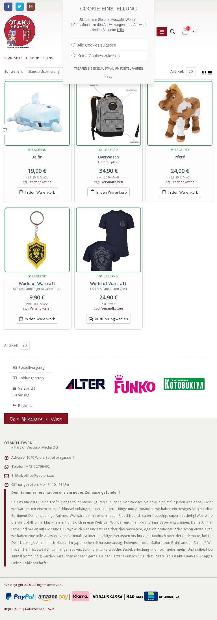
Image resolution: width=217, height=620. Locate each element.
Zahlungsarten (28, 377)
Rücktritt (22, 405)
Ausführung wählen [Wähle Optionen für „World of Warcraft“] (111, 319)
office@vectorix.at (39, 475)
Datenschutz (34, 608)
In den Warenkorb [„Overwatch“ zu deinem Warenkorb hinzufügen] (111, 192)
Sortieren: (13, 71)
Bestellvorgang (28, 367)
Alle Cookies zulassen (93, 45)
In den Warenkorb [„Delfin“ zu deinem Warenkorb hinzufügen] (40, 192)
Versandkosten (40, 182)
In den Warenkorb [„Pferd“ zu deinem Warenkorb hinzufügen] (183, 192)
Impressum (12, 608)
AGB (51, 608)
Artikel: (177, 71)
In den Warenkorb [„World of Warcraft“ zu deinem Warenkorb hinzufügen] (40, 319)
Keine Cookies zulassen (95, 56)
